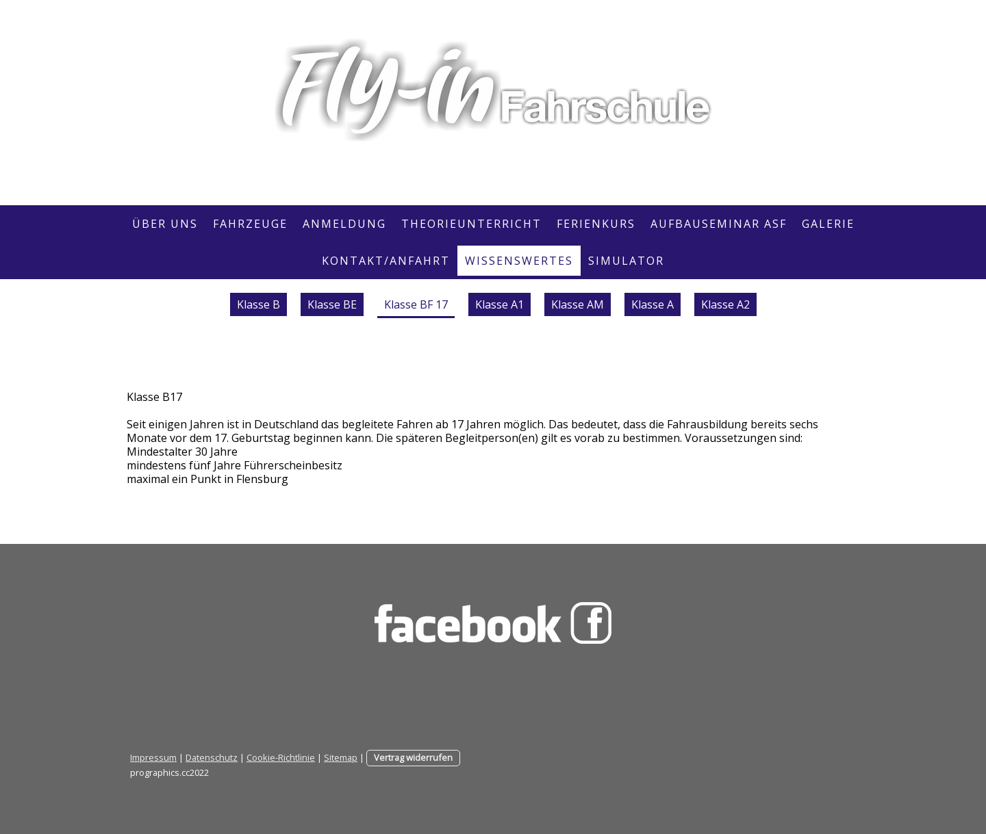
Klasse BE (332, 304)
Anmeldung (344, 223)
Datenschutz (212, 757)
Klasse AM (577, 304)
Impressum (153, 757)
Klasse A (652, 304)
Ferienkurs (596, 223)
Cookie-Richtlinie (280, 757)
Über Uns (165, 223)
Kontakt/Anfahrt (386, 260)
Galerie (828, 223)
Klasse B (258, 304)
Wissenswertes (519, 260)
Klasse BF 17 (416, 304)
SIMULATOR (626, 260)
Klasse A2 (725, 304)
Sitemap (340, 757)
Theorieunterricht (471, 223)
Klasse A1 (499, 304)
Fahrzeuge (250, 223)
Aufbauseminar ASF (718, 223)
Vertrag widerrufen (413, 757)
